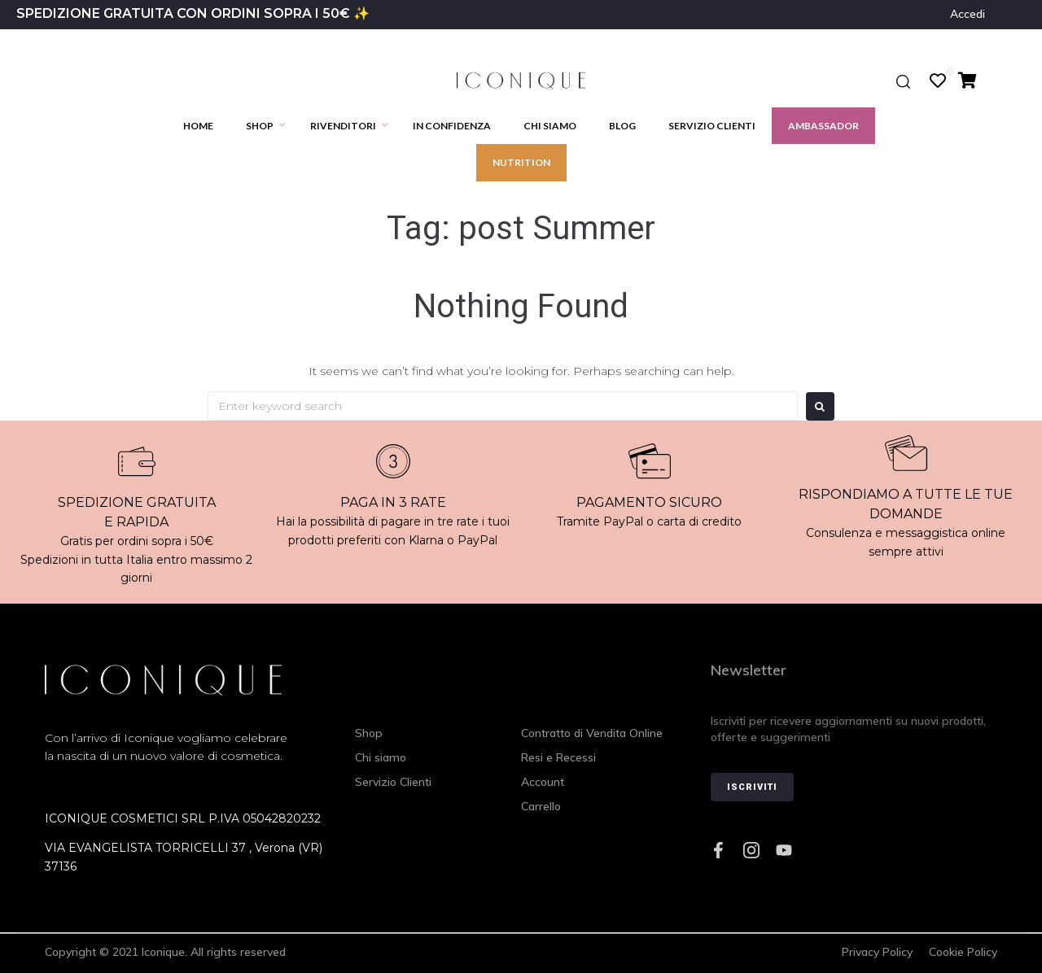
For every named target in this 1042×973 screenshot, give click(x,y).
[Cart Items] (971, 80)
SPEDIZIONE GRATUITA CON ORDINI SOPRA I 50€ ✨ (193, 13)
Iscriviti (752, 787)
